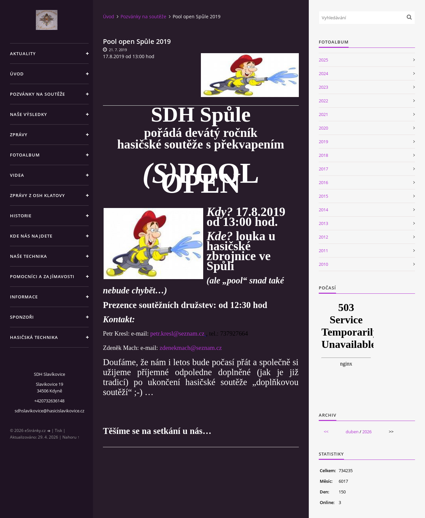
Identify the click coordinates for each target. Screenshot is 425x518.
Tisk (58, 430)
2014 (323, 210)
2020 (323, 128)
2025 (323, 60)
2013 (323, 223)
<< (326, 432)
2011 (323, 251)
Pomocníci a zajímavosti (42, 276)
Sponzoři (22, 317)
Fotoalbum (25, 155)
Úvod (17, 74)
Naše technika (28, 256)
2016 (323, 182)
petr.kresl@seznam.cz (177, 333)
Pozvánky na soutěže (37, 94)
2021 (323, 114)
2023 (323, 87)
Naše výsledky (28, 114)
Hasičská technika (34, 337)
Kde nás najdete (31, 236)
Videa (17, 175)
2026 (367, 432)
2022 (323, 101)
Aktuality (23, 53)
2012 (323, 237)
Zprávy (19, 135)
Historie (21, 216)
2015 (323, 196)
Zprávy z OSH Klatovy (37, 195)
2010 (323, 264)
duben (352, 432)
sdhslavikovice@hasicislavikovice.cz (49, 411)
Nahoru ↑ (70, 437)
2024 (323, 73)
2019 (323, 142)
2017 (323, 169)
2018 (323, 155)
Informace (24, 297)
